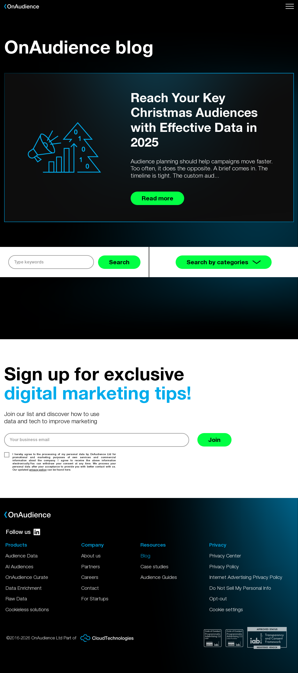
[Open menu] (290, 6)
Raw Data (16, 598)
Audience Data (21, 555)
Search (119, 262)
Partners (90, 566)
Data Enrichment (23, 588)
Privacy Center (225, 555)
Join (214, 439)
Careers (89, 577)
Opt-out (218, 598)
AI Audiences (19, 566)
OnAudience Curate (26, 577)
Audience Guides (158, 577)
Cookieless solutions (27, 609)
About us (91, 555)
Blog (145, 555)
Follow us (23, 531)
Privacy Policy (224, 566)
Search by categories (224, 262)
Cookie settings (226, 609)
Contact (90, 588)
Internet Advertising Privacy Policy (245, 577)
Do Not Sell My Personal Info (240, 588)
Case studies (154, 566)
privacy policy (38, 469)
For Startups (94, 598)
